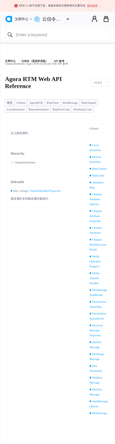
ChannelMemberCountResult (98, 244)
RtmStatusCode (83, 109)
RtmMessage (70, 102)
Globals (21, 102)
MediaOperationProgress (95, 261)
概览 (10, 102)
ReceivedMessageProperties (96, 330)
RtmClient (53, 102)
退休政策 (92, 5)
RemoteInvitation (38, 109)
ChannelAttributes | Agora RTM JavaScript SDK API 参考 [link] (36, 63)
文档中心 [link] (10, 61)
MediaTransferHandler (95, 278)
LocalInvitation (15, 109)
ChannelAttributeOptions (96, 199)
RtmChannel (89, 102)
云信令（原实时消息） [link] (35, 61)
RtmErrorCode (61, 109)
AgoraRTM (36, 102)
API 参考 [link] (59, 61)
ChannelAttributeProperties (45, 190)
